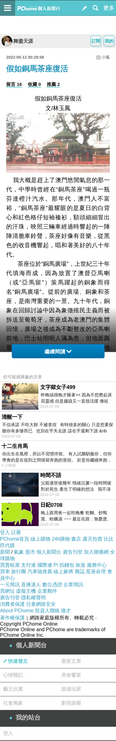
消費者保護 (12, 604)
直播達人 (31, 584)
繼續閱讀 (58, 351)
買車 (5, 571)
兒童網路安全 (41, 604)
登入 (5, 532)
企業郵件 (47, 591)
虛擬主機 (26, 591)
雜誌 (80, 571)
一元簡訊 (10, 584)
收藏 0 (34, 84)
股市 (30, 552)
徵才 (66, 610)
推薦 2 (53, 84)
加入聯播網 (96, 552)
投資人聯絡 (47, 610)
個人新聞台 (49, 552)
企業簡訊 (73, 584)
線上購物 (40, 539)
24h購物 (61, 539)
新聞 (5, 552)
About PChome (17, 610)
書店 (76, 539)
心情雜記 (13, 675)
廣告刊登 (73, 552)
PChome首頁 (14, 539)
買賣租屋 (10, 565)
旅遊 (80, 565)
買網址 (7, 591)
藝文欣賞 (13, 689)
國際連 (44, 565)
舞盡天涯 (17, 41)
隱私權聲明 (33, 597)
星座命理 (96, 571)
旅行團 (18, 571)
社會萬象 (13, 703)
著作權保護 (12, 617)
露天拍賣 (92, 539)
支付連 (28, 565)
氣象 (19, 552)
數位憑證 (52, 584)
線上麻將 (63, 571)
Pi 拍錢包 (64, 565)
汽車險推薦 (40, 571)
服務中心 (97, 565)
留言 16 (14, 84)
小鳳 (106, 57)
